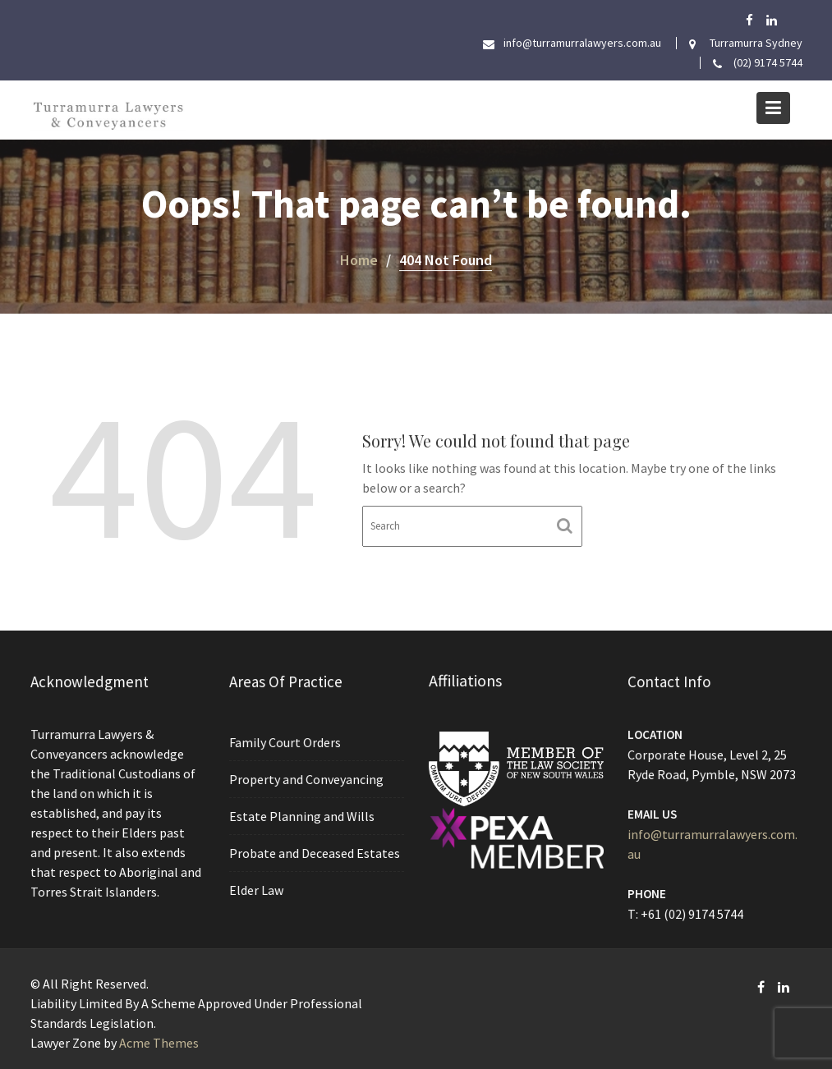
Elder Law (256, 888)
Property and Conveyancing (306, 779)
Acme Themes (159, 1043)
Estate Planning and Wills (302, 815)
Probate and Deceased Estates (314, 851)
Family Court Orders (285, 742)
